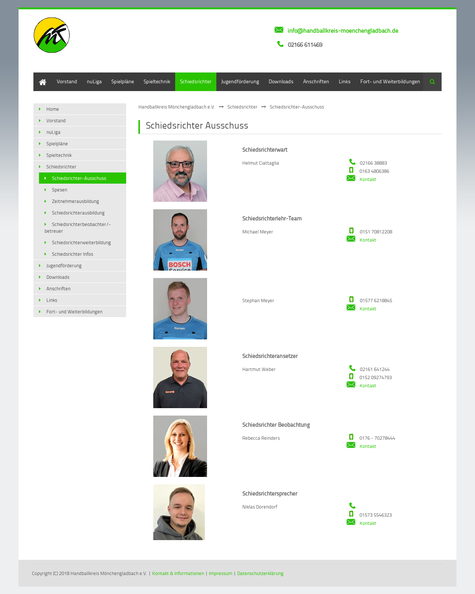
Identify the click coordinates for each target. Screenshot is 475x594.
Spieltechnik (157, 81)
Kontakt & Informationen (178, 573)
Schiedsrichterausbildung (78, 212)
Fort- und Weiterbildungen (390, 81)
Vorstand (67, 81)
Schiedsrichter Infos (72, 254)
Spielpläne (122, 81)
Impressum (220, 573)
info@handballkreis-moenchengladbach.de (343, 30)
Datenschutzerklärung (260, 573)
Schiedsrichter (196, 81)
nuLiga (94, 81)
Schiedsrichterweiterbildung (81, 242)
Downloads (281, 81)
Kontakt (361, 179)
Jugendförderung (240, 81)
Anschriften (316, 81)
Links (345, 81)
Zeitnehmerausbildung (75, 201)
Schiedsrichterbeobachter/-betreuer (78, 227)
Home (40, 76)
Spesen (59, 189)
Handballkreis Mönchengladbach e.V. (176, 106)
